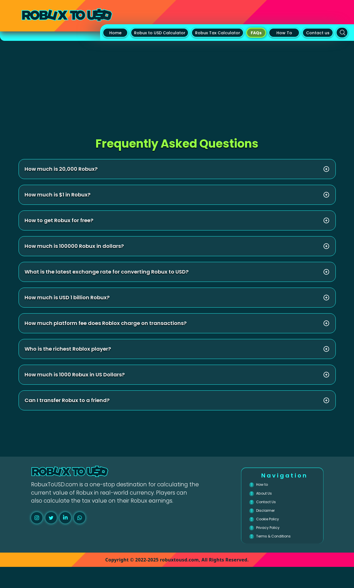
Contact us (317, 33)
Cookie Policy (274, 532)
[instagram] (37, 517)
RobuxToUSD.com (54, 484)
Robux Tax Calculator (217, 33)
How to (265, 486)
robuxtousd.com (179, 581)
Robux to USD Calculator (159, 33)
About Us (268, 498)
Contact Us (271, 509)
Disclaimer (270, 521)
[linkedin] (65, 517)
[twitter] (51, 517)
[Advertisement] (177, 84)
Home (115, 33)
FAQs (256, 33)
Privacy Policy (274, 544)
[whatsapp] (79, 517)
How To (284, 33)
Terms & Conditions (282, 555)
